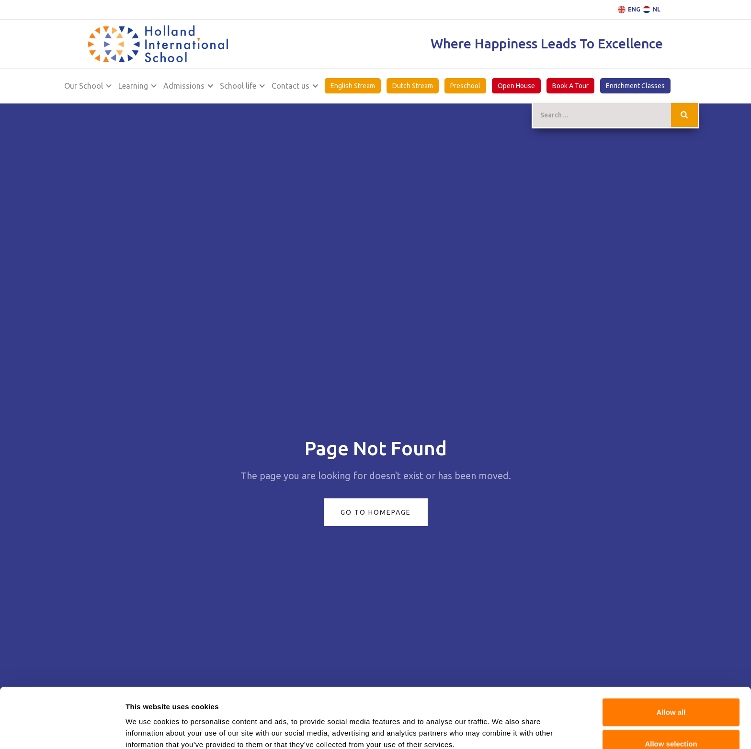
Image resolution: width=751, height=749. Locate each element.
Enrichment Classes (635, 86)
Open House (516, 86)
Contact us (290, 85)
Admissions (184, 85)
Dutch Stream (412, 86)
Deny (671, 715)
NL (656, 9)
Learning (133, 85)
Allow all (671, 652)
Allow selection (671, 684)
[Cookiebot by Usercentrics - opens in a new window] (62, 730)
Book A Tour (570, 86)
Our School (83, 85)
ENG (634, 9)
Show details (147, 730)
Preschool (465, 86)
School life (238, 85)
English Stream (352, 86)
